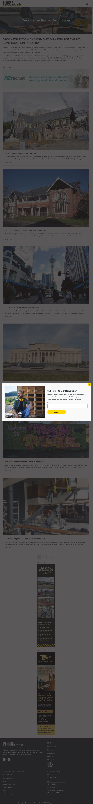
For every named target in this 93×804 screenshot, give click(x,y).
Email (48, 402)
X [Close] (89, 385)
